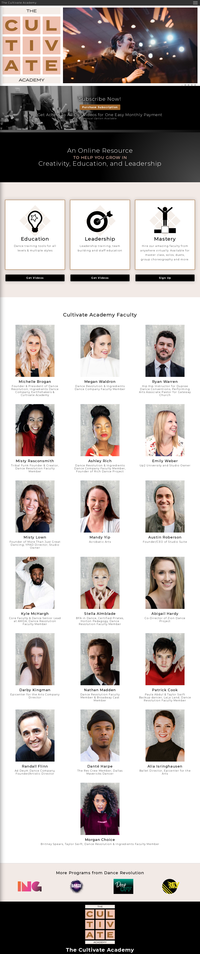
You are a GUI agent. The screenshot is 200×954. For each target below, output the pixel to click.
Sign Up (165, 277)
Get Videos (35, 277)
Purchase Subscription (100, 107)
